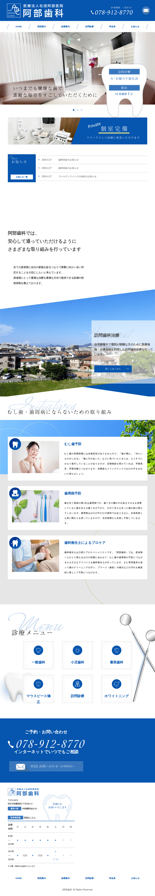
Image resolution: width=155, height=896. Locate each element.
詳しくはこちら (113, 369)
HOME (19, 26)
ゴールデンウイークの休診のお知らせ (69, 176)
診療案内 (65, 26)
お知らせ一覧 (22, 177)
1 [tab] (73, 110)
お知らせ (135, 26)
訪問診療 (89, 26)
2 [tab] (77, 110)
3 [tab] (81, 110)
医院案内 (41, 26)
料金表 (112, 26)
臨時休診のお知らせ (60, 160)
